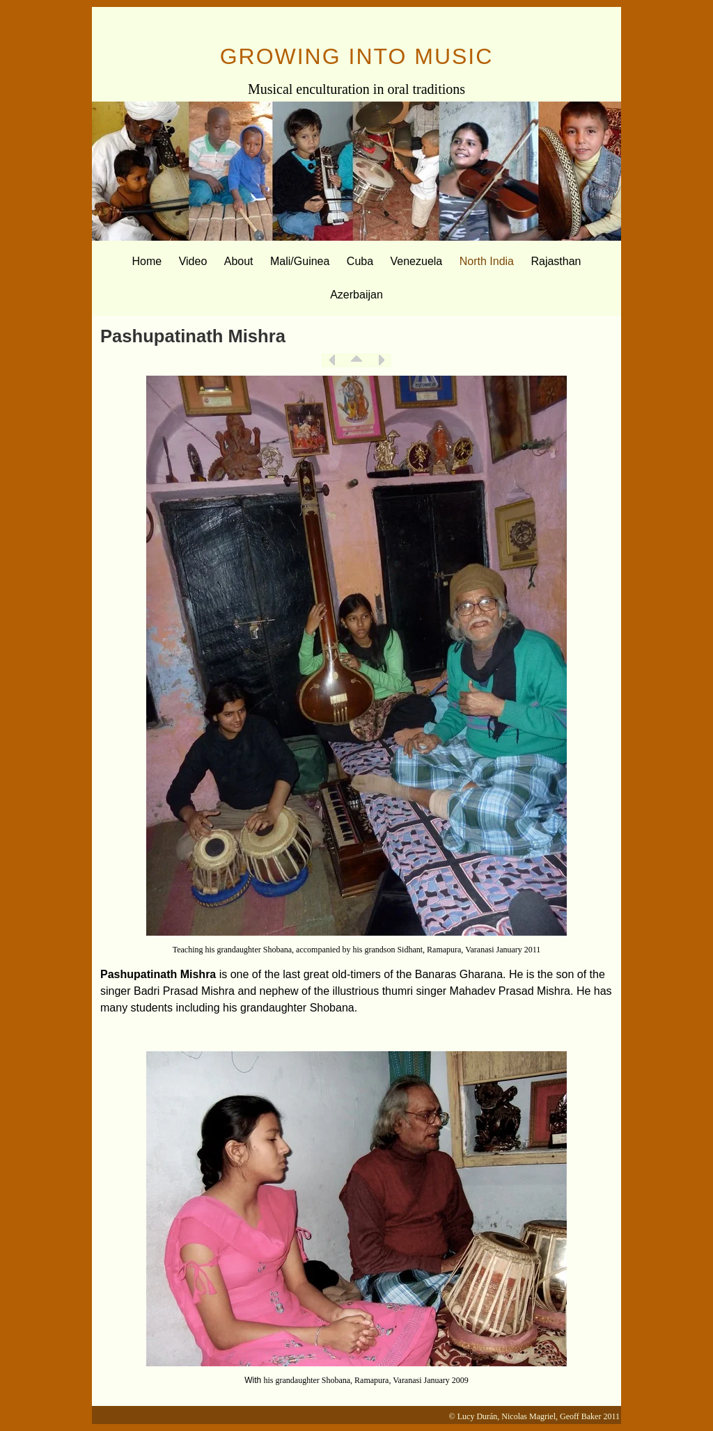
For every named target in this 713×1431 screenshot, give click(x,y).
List (356, 360)
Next (380, 360)
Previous (332, 360)
